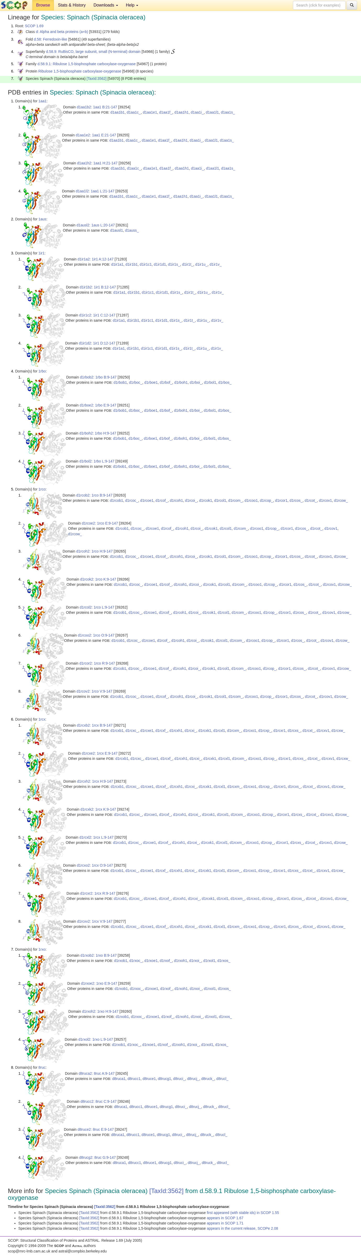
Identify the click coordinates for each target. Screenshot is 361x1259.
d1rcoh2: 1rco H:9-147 (94, 551)
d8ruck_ (207, 1079)
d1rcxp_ (264, 730)
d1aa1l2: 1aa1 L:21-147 (95, 191)
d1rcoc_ (131, 500)
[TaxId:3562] (97, 78)
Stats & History (72, 5)
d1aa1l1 (212, 112)
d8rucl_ (222, 1079)
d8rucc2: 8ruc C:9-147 (98, 1101)
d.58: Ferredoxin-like (50, 39)
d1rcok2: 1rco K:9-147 (98, 579)
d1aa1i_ (197, 112)
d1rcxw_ (338, 730)
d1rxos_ (223, 961)
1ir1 (41, 253)
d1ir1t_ (187, 264)
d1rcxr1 (279, 730)
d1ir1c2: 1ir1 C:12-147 (97, 315)
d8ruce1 (149, 1079)
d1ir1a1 (117, 264)
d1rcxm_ (234, 730)
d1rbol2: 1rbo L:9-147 (96, 461)
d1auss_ (132, 230)
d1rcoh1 (176, 500)
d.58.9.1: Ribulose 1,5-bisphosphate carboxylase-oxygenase (86, 64)
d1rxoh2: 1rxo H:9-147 (100, 1011)
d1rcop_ (266, 500)
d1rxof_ (166, 961)
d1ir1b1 (131, 264)
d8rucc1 (134, 1079)
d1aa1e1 (150, 112)
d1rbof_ (166, 382)
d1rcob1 (116, 500)
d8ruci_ (179, 1079)
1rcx (41, 719)
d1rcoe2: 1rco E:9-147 (100, 523)
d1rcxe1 (146, 730)
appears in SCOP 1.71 (225, 1223)
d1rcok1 (205, 500)
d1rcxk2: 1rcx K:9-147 (98, 809)
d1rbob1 (120, 382)
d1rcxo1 (249, 730)
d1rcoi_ (191, 500)
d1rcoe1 (147, 500)
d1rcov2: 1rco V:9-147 (94, 691)
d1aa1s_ (228, 112)
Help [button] (132, 5)
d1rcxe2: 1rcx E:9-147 (100, 753)
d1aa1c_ (134, 112)
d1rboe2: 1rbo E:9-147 (98, 405)
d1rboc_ (135, 382)
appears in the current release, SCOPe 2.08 (242, 1228)
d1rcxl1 (219, 730)
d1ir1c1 (146, 264)
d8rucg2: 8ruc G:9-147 (97, 1157)
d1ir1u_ (201, 264)
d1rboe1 (151, 382)
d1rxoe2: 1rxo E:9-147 (99, 983)
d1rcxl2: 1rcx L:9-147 (96, 837)
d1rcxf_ (161, 730)
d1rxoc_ (135, 961)
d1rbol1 (210, 382)
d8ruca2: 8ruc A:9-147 (97, 1073)
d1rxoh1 (180, 961)
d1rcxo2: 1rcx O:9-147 (95, 865)
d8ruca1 (119, 1079)
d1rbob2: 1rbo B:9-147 (98, 377)
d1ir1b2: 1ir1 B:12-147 (98, 287)
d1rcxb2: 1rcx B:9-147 (95, 725)
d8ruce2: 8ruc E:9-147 (95, 1129)
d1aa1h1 (181, 112)
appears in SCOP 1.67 (225, 1218)
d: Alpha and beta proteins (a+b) (62, 32)
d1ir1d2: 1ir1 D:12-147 (97, 343)
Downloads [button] (105, 5)
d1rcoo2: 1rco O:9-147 (96, 635)
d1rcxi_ (190, 730)
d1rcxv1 (322, 730)
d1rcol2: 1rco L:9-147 (97, 607)
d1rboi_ (196, 382)
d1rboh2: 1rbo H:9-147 (97, 433)
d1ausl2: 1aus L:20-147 (95, 225)
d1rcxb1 (117, 730)
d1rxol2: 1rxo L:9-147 (95, 1039)
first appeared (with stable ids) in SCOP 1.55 (243, 1213)
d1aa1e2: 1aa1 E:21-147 (96, 135)
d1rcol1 (220, 500)
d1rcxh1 (175, 730)
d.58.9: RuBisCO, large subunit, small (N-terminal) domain (93, 51)
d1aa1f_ (166, 112)
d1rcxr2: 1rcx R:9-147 (97, 893)
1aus (42, 219)
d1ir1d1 (160, 264)
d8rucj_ (193, 1079)
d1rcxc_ (131, 730)
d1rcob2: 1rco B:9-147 (94, 495)
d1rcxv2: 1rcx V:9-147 (95, 921)
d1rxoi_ (195, 961)
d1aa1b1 (117, 112)
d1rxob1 (120, 961)
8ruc (42, 1067)
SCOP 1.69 (34, 26)
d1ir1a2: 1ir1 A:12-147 (95, 259)
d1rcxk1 (204, 730)
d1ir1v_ (216, 264)
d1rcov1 (325, 500)
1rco (42, 489)
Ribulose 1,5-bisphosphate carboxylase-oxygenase (79, 71)
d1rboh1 (181, 382)
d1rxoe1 (151, 961)
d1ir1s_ (174, 264)
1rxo (42, 949)
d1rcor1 (281, 500)
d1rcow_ (341, 500)
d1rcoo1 (251, 500)
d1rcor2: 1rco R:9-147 (97, 663)
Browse (43, 5)
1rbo (42, 371)
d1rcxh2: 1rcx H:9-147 (95, 781)
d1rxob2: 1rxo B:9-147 (98, 955)
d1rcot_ (311, 500)
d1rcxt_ (309, 730)
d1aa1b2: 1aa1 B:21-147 (97, 107)
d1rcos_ (296, 500)
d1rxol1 (209, 961)
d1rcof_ (161, 500)
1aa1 (42, 101)
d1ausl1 (116, 230)
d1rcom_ (235, 500)
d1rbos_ (225, 382)
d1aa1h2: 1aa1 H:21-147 (97, 163)
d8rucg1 (164, 1079)
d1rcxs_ (294, 730)
